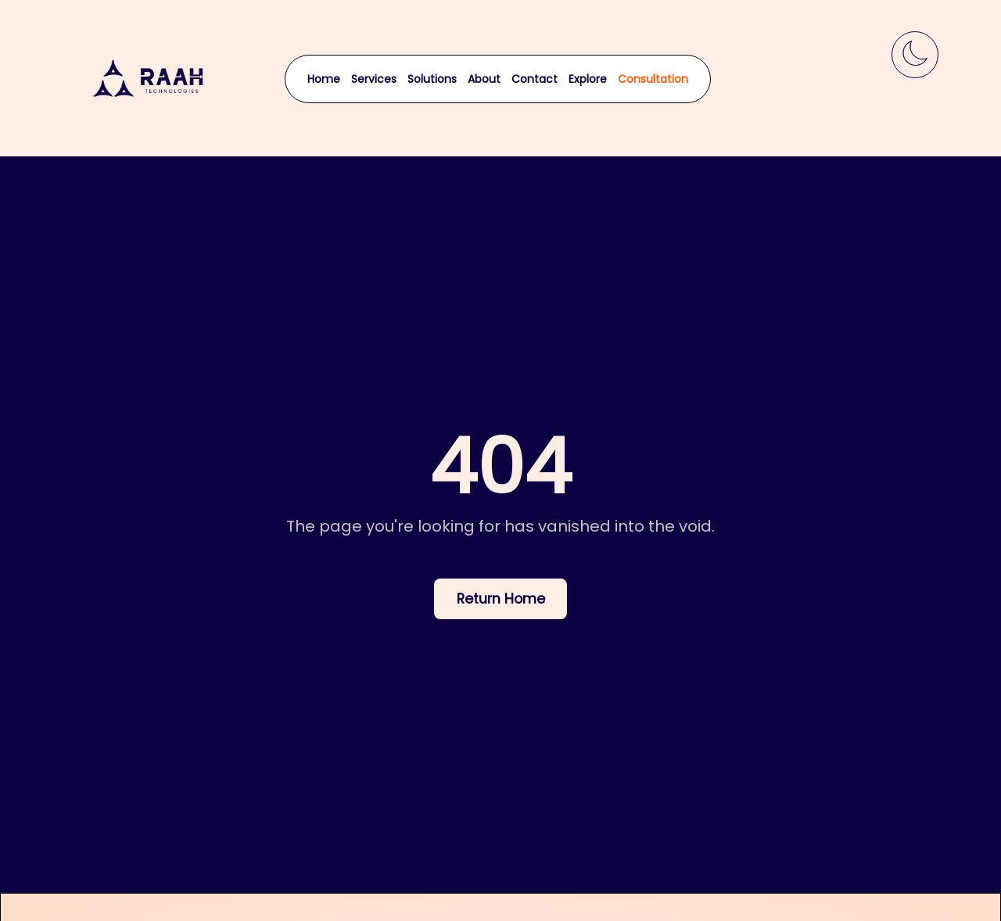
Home (323, 79)
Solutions (432, 79)
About (484, 79)
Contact (534, 79)
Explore (588, 79)
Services (373, 79)
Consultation (653, 79)
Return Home (501, 599)
